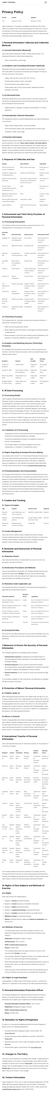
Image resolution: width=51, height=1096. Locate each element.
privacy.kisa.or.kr (10, 1033)
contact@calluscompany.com (37, 465)
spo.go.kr (7, 1044)
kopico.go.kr (8, 1039)
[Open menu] (45, 2)
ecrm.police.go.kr (36, 1047)
